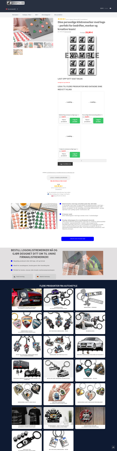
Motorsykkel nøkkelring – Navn (58, 331)
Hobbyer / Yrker (28, 15)
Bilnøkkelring (58, 308)
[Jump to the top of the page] (113, 447)
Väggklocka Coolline (90, 426)
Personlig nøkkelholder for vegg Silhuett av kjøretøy (26, 379)
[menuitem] (12, 9)
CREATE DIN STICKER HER (77, 238)
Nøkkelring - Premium (90, 307)
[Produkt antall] (82, 160)
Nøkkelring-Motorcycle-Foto (58, 354)
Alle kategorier (47, 15)
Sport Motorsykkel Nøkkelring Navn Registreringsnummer (27, 355)
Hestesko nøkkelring (58, 402)
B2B (37, 15)
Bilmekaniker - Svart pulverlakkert (58, 426)
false (64, 262)
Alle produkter (58, 15)
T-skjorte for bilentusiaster (26, 426)
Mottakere (16, 15)
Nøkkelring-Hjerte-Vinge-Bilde (27, 402)
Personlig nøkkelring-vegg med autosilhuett (90, 354)
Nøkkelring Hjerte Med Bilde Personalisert (90, 402)
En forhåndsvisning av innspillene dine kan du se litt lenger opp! (60, 172)
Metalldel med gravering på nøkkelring (58, 378)
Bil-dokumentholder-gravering (27, 308)
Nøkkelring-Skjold (26, 331)
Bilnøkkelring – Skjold (90, 378)
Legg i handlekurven (65, 164)
